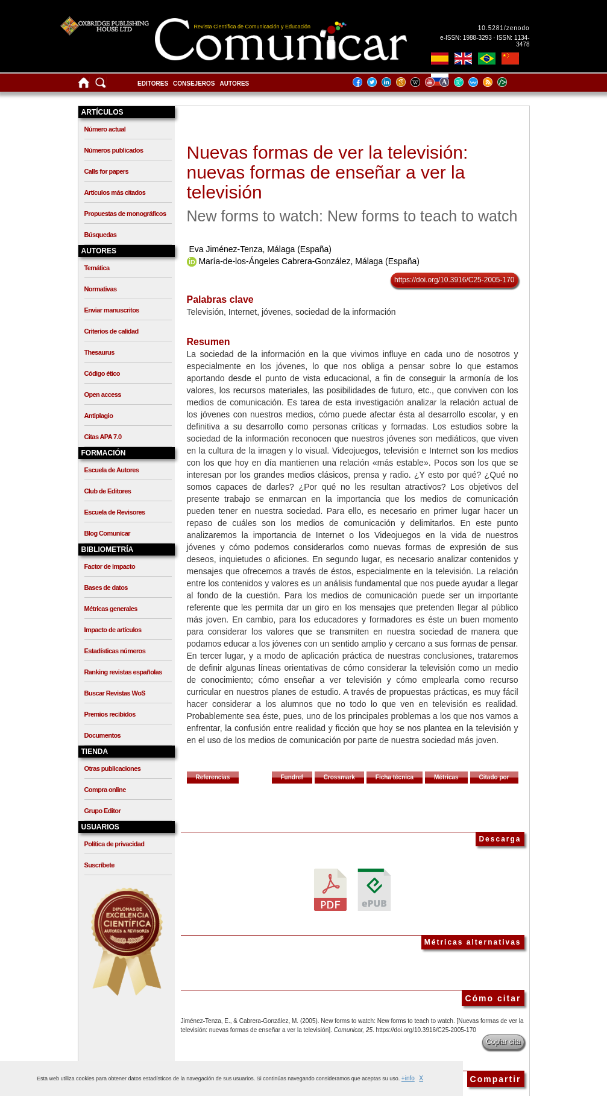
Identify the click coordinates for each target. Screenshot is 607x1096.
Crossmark (339, 777)
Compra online (105, 789)
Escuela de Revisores (114, 512)
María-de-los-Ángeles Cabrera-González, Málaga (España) (309, 261)
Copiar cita (503, 1041)
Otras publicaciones (112, 768)
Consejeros (194, 83)
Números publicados (113, 150)
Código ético (102, 373)
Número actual (105, 129)
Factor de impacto (110, 566)
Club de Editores (107, 491)
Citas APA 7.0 (103, 436)
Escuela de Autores (111, 470)
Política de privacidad (114, 843)
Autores (235, 83)
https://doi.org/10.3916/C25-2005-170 (454, 280)
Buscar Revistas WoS (115, 693)
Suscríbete (99, 865)
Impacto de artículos (113, 629)
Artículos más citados (115, 192)
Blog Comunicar (107, 533)
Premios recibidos (110, 714)
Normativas (100, 289)
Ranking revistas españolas (123, 672)
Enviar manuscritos (111, 310)
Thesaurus (99, 352)
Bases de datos (106, 587)
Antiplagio (98, 415)
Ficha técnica (395, 777)
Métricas (446, 777)
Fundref (292, 777)
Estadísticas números (115, 650)
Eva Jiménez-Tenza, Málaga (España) (260, 249)
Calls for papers (106, 171)
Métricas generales (110, 608)
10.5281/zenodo (504, 28)
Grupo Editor (102, 810)
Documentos (102, 735)
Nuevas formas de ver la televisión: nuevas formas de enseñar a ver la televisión (327, 172)
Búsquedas (100, 234)
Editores (152, 83)
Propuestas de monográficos (125, 213)
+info (408, 1078)
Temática (97, 267)
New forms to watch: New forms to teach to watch (352, 215)
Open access (102, 394)
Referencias (213, 777)
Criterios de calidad (111, 331)
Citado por (494, 777)
